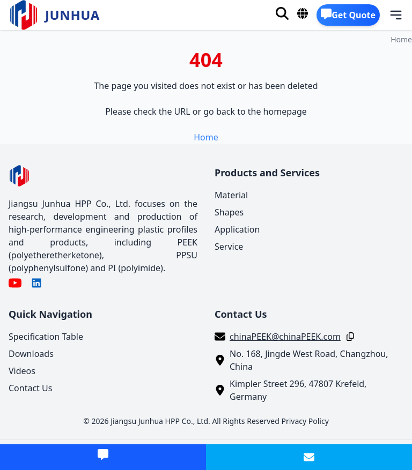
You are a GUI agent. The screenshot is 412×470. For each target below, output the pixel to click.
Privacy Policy (304, 421)
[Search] (282, 13)
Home (401, 39)
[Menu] (388, 15)
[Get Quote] (348, 15)
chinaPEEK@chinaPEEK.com (285, 336)
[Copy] (348, 336)
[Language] (302, 13)
